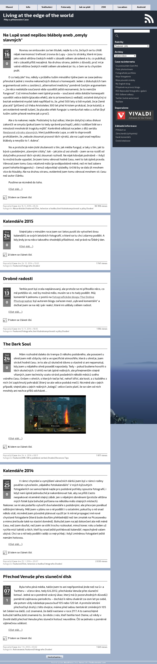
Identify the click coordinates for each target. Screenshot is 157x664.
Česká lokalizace (123, 140)
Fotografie (27, 266)
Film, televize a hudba (46, 208)
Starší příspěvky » (55, 657)
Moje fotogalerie (123, 76)
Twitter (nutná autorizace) (127, 98)
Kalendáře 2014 (18, 470)
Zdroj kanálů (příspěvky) (126, 133)
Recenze (59, 458)
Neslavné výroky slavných (20, 132)
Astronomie (18, 649)
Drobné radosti (18, 278)
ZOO (103, 7)
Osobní (89, 208)
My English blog (123, 83)
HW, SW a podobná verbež (34, 458)
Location (122, 7)
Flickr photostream (124, 69)
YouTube (119, 101)
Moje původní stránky (125, 80)
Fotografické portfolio (126, 73)
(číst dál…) (15, 189)
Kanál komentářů (123, 137)
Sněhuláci (47, 7)
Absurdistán (19, 208)
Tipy (66, 458)
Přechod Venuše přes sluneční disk (37, 576)
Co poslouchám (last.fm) (127, 66)
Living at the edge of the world (38, 15)
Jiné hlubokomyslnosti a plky (71, 208)
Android (141, 7)
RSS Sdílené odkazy (125, 94)
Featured (29, 208)
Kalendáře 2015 (18, 221)
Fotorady (66, 7)
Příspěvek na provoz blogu (128, 87)
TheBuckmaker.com (97, 662)
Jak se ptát (84, 7)
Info (28, 7)
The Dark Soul (17, 343)
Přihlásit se (121, 130)
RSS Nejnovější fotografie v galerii (131, 91)
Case (14, 206)
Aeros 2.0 (83, 662)
